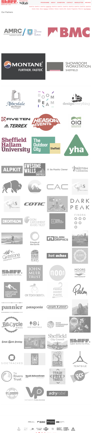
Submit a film (62, 9)
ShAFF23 (71, 6)
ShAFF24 (76, 6)
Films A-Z (80, 9)
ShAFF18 (42, 6)
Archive (88, 2)
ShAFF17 (37, 6)
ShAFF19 (48, 6)
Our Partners (87, 9)
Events (34, 9)
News (37, 9)
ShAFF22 (65, 6)
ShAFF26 (88, 6)
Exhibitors (61, 2)
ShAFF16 (31, 6)
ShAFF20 (54, 6)
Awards (69, 9)
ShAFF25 (82, 6)
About (53, 2)
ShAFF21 (59, 6)
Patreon (57, 9)
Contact (70, 2)
